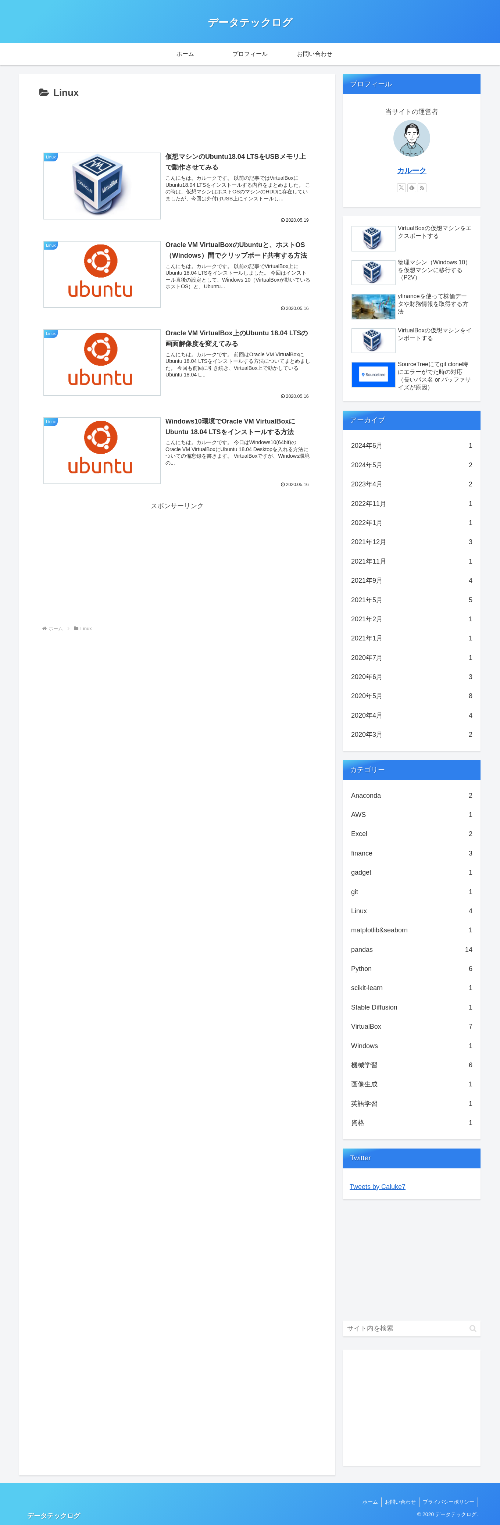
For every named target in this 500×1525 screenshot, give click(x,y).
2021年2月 (411, 619)
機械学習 (411, 1065)
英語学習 (411, 1104)
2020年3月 (411, 734)
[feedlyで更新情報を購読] (411, 187)
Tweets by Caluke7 (378, 1186)
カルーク (411, 171)
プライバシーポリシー (448, 1502)
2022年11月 (411, 504)
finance (411, 853)
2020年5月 (411, 696)
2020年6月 (411, 677)
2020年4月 (411, 715)
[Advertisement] (177, 121)
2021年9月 (411, 580)
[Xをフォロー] (401, 187)
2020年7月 (411, 658)
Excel (411, 834)
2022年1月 (411, 523)
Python (411, 969)
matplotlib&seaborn (411, 930)
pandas (411, 950)
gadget (411, 872)
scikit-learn (411, 988)
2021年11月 (411, 561)
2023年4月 (411, 484)
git (411, 892)
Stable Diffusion (411, 1007)
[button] (473, 1328)
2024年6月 (411, 445)
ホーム (368, 1502)
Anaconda (411, 795)
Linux (411, 911)
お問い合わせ (399, 1502)
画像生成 (411, 1084)
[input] (412, 1328)
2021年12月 (411, 542)
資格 (411, 1123)
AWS (411, 815)
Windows (411, 1046)
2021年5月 (411, 600)
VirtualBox (411, 1026)
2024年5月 (411, 465)
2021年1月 (411, 638)
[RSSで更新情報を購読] (422, 187)
